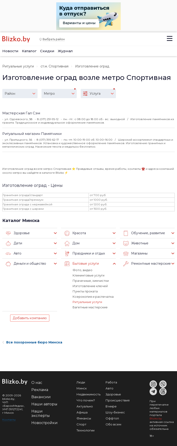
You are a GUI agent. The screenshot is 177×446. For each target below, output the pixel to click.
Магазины (135, 253)
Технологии (85, 430)
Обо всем (113, 424)
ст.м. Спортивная (54, 66)
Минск (82, 388)
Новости (10, 51)
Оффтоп (112, 418)
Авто (13, 253)
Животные (135, 243)
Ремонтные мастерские (147, 263)
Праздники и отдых (85, 253)
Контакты (9, 419)
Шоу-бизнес (115, 412)
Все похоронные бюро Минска (32, 342)
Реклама (39, 390)
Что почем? (86, 400)
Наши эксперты (40, 413)
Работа (111, 382)
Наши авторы (44, 404)
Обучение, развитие (144, 233)
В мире (111, 406)
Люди (81, 382)
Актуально (85, 406)
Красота (75, 233)
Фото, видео (82, 270)
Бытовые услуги (82, 263)
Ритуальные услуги (18, 66)
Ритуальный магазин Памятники (32, 133)
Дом (72, 243)
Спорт (81, 424)
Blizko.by (156, 418)
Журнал (65, 51)
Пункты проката (85, 291)
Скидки (47, 51)
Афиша (82, 412)
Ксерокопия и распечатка (93, 296)
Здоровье (18, 233)
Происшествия (118, 400)
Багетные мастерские (90, 307)
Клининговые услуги (88, 275)
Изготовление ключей (90, 286)
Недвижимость (88, 394)
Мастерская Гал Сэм (21, 113)
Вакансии (41, 397)
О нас (36, 382)
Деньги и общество (26, 263)
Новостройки (44, 423)
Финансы (84, 418)
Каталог (29, 51)
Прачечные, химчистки (91, 280)
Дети (14, 243)
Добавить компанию (30, 318)
